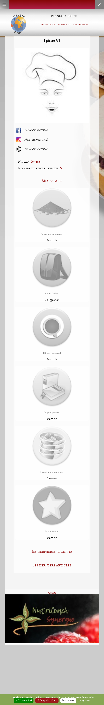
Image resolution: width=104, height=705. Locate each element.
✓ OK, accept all (23, 700)
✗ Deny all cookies (47, 700)
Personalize (68, 700)
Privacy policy (84, 700)
